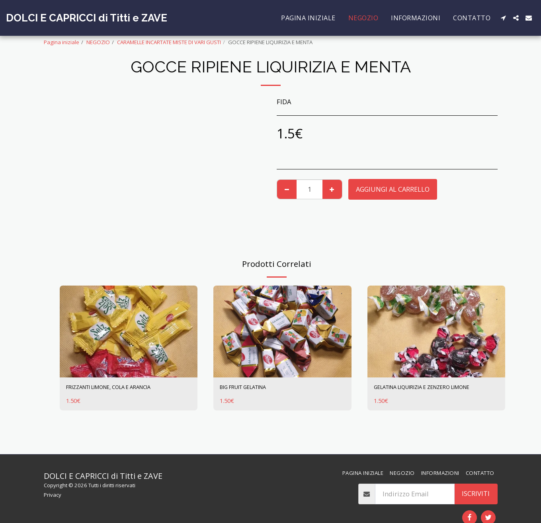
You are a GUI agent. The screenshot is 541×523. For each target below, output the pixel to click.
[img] (129, 331)
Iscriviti (476, 493)
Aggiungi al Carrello (393, 189)
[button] (503, 18)
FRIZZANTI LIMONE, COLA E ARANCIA (122, 388)
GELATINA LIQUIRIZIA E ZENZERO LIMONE (425, 393)
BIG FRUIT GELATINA (252, 388)
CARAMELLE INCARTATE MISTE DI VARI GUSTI (169, 42)
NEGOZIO (98, 42)
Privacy (52, 494)
